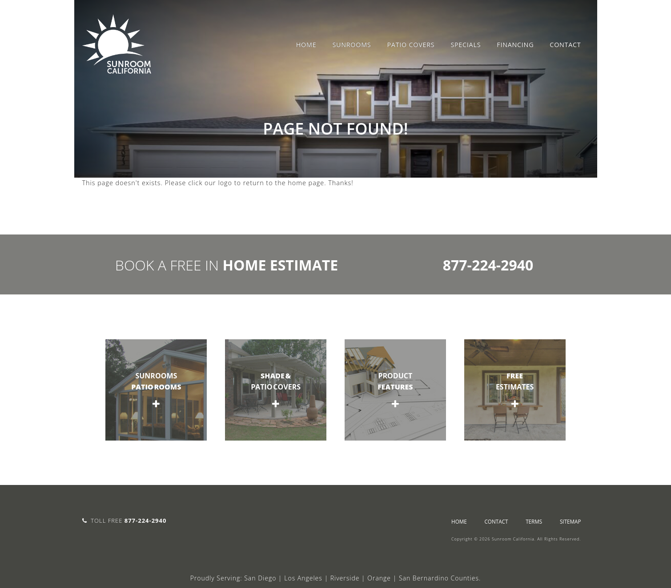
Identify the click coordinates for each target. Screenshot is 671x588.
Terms (534, 521)
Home (306, 44)
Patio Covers (410, 44)
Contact (565, 44)
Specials (465, 44)
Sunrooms (351, 44)
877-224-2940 (488, 264)
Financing (515, 44)
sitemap (570, 521)
